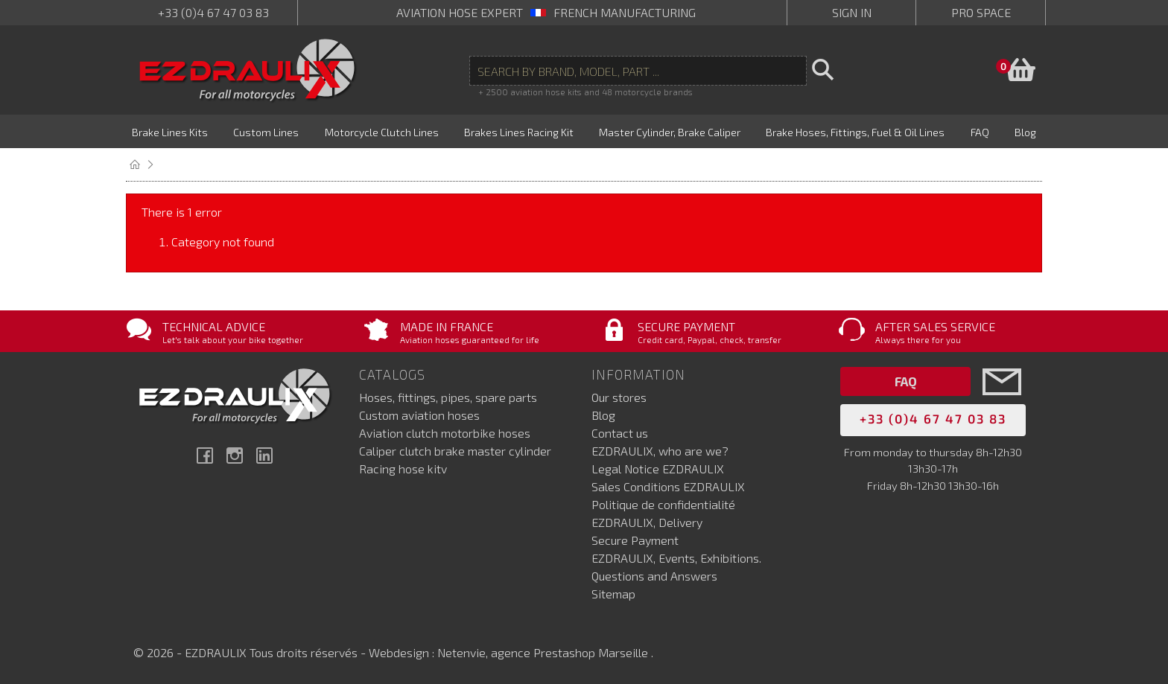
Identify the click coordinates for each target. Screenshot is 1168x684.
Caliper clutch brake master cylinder (455, 451)
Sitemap (613, 593)
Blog (603, 415)
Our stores (619, 397)
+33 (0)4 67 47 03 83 (213, 12)
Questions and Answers (654, 576)
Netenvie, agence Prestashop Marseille (544, 652)
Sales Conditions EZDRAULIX (668, 486)
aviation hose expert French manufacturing (546, 12)
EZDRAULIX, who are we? (660, 451)
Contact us (619, 433)
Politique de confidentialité (663, 504)
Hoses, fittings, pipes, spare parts (448, 397)
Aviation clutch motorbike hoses (444, 433)
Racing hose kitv (403, 468)
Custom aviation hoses (419, 415)
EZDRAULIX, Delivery (646, 522)
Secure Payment (635, 540)
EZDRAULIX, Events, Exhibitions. (676, 558)
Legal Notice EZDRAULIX (657, 468)
